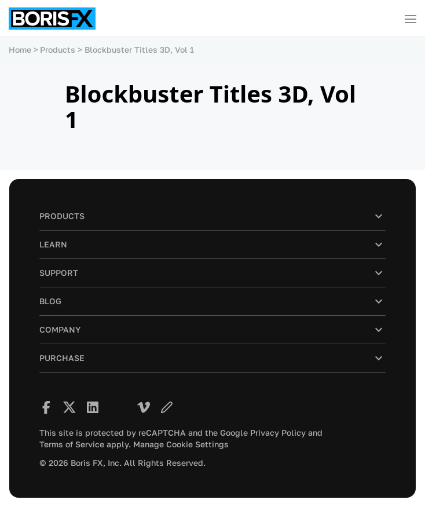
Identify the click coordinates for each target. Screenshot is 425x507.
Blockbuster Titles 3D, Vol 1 (139, 49)
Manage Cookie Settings (181, 444)
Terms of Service (71, 444)
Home (20, 49)
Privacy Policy (278, 432)
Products (57, 49)
